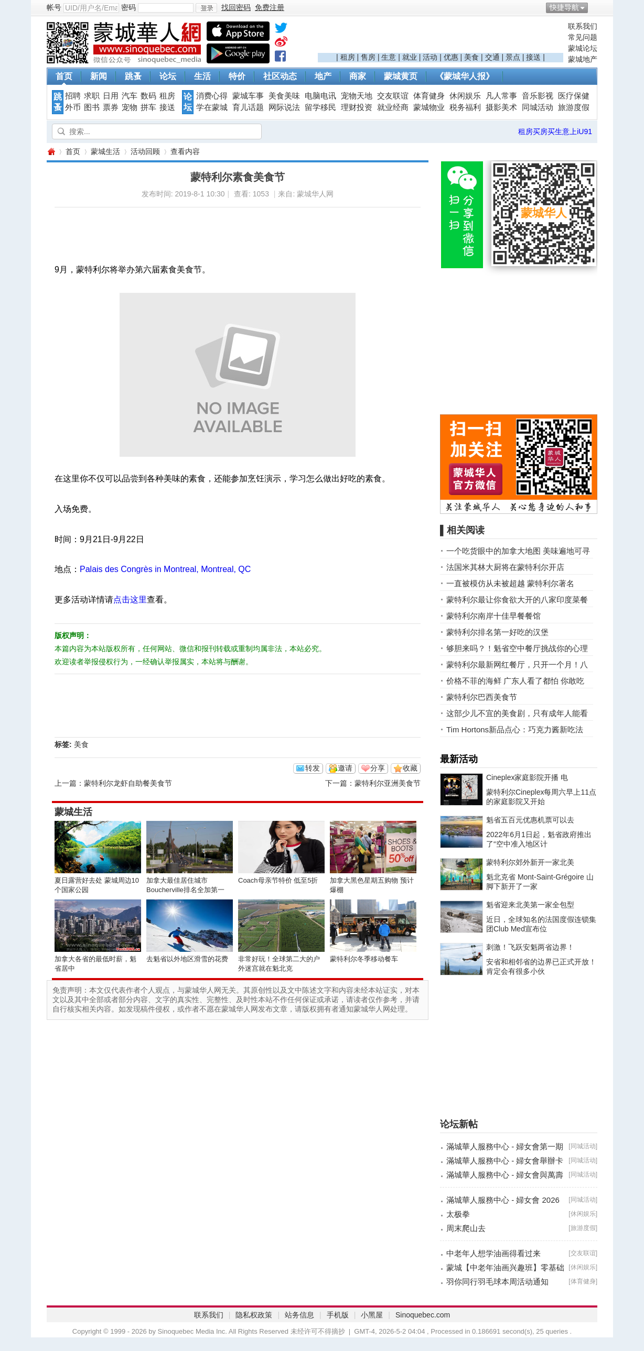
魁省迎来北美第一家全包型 (530, 904)
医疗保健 (573, 96)
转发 (312, 768)
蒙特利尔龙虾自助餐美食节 (128, 783)
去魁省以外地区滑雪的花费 (187, 959)
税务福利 (465, 107)
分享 (377, 768)
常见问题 (582, 37)
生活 (202, 76)
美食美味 (284, 96)
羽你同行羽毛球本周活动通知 (497, 1281)
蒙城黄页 (400, 76)
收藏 (410, 768)
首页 (64, 76)
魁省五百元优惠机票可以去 (530, 820)
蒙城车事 (248, 96)
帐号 (54, 7)
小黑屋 (372, 1315)
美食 (471, 57)
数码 (148, 96)
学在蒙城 (212, 107)
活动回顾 (145, 151)
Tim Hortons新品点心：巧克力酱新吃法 (514, 729)
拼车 (148, 107)
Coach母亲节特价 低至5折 (278, 880)
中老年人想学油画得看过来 (493, 1253)
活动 (430, 57)
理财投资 (356, 107)
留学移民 (320, 107)
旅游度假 (573, 107)
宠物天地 (356, 96)
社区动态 (280, 76)
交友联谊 (393, 96)
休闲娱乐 (465, 96)
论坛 (167, 76)
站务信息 (299, 1315)
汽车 (129, 96)
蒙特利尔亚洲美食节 (388, 783)
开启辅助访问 (594, 7)
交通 (492, 57)
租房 (347, 57)
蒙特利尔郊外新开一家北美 (530, 862)
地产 (323, 76)
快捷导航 (564, 7)
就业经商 (393, 107)
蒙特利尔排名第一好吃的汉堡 (497, 632)
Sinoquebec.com (422, 1315)
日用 (111, 96)
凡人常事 (501, 96)
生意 (388, 57)
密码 (128, 7)
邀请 (345, 768)
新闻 (98, 76)
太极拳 (458, 1214)
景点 (513, 57)
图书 (92, 107)
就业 (409, 57)
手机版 (338, 1315)
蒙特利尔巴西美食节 (481, 697)
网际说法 (284, 107)
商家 (357, 76)
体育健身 (429, 96)
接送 (533, 57)
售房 (368, 57)
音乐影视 (537, 96)
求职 (92, 96)
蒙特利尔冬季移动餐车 (364, 959)
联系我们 (582, 26)
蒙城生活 (105, 151)
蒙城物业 (429, 107)
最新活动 (459, 759)
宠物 (129, 107)
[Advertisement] (440, 37)
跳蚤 (133, 76)
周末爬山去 (466, 1228)
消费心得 (212, 96)
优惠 (451, 57)
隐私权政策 (253, 1315)
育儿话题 (248, 107)
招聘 (73, 96)
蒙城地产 (582, 59)
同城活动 (537, 107)
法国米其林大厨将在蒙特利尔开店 (505, 567)
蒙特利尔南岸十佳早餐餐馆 (493, 615)
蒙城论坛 (582, 48)
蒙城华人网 (51, 151)
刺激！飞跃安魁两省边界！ (530, 947)
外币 (73, 107)
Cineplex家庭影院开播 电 (527, 777)
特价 (237, 76)
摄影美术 (501, 107)
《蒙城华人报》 (464, 76)
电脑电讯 (320, 96)
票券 (111, 107)
